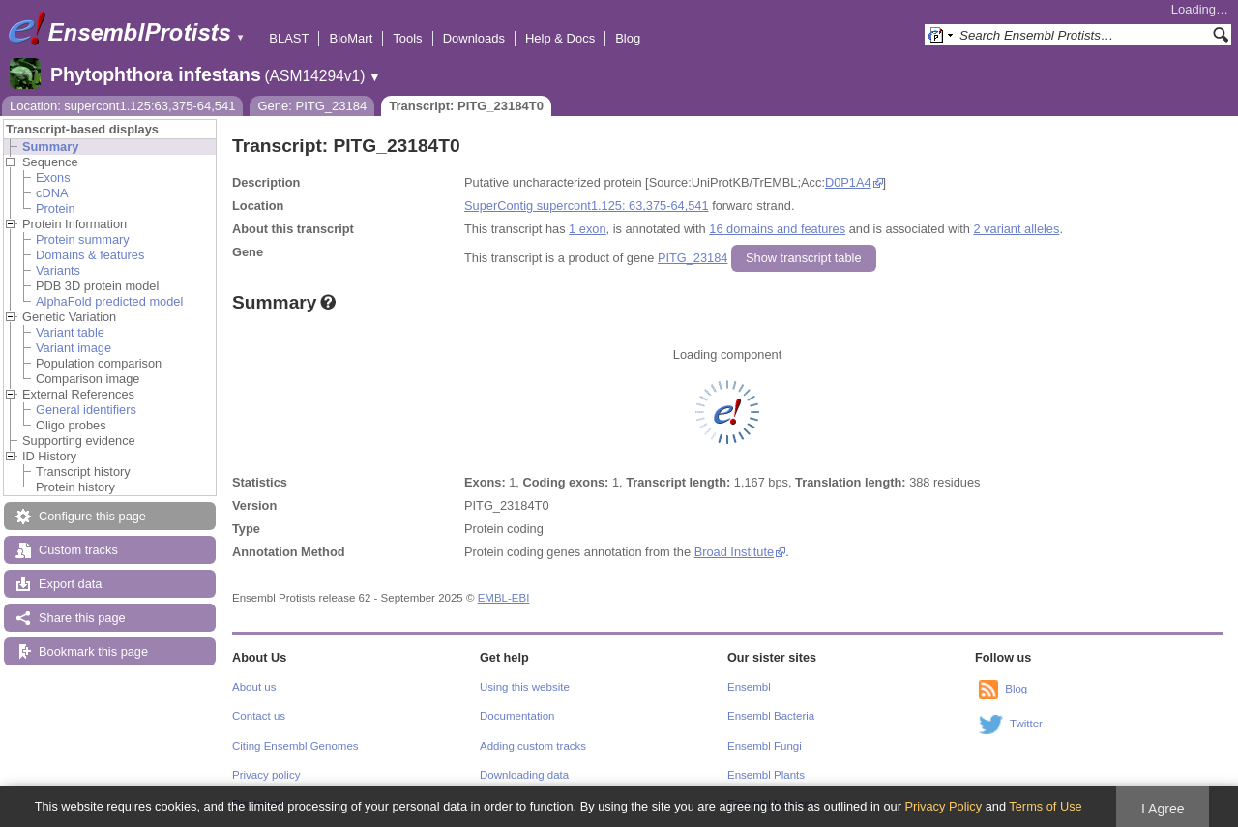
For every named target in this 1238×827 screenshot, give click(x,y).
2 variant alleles (1016, 229)
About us (254, 687)
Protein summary (83, 239)
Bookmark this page (93, 651)
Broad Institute (734, 552)
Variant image (73, 347)
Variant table (70, 332)
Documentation (517, 716)
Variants (58, 270)
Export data (70, 583)
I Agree (1163, 808)
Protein (55, 208)
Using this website (525, 687)
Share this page (82, 617)
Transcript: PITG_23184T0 (466, 106)
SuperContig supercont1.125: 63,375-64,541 (586, 205)
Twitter (1026, 723)
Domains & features (90, 255)
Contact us (258, 716)
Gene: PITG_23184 (312, 106)
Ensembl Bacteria (770, 716)
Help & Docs (560, 38)
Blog (627, 38)
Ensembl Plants (766, 775)
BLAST (289, 38)
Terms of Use (1045, 806)
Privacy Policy (943, 806)
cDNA (52, 193)
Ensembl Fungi (764, 746)
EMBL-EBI (504, 598)
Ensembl (749, 687)
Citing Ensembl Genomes (295, 746)
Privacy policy (266, 775)
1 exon (587, 229)
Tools (407, 38)
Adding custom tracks (533, 746)
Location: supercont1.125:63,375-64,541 (122, 106)
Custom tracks (78, 550)
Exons (53, 177)
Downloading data (524, 775)
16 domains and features (777, 229)
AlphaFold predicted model (109, 301)
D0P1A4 (848, 182)
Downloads (474, 38)
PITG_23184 (693, 258)
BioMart (350, 38)
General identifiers (86, 409)
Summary (50, 146)
